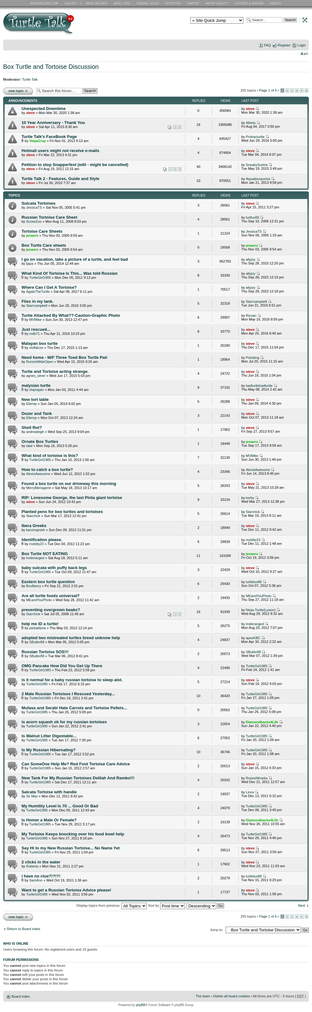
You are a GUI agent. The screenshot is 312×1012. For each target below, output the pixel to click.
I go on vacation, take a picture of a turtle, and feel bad (75, 259)
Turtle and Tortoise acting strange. (55, 371)
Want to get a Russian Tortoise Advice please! (66, 890)
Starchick (33, 516)
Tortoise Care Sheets (42, 231)
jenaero (32, 235)
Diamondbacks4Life (262, 722)
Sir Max (32, 796)
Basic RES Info (95, 3)
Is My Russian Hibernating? (49, 750)
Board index (21, 996)
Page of (268, 90)
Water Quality (217, 3)
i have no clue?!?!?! (41, 876)
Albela (251, 123)
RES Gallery (72, 3)
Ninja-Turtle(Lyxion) (260, 610)
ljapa (29, 263)
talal (29, 446)
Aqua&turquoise (258, 179)
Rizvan (251, 315)
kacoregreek (35, 530)
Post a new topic (18, 91)
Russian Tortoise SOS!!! (45, 651)
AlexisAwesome (38, 474)
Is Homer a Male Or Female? (49, 820)
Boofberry (33, 586)
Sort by (166, 905)
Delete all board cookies (231, 996)
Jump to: (216, 930)
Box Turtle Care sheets (44, 245)
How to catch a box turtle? (47, 469)
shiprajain (36, 390)
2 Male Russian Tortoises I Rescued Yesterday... (68, 693)
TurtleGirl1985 (40, 277)
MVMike (35, 319)
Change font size (304, 53)
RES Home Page (45, 3)
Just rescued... (36, 329)
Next (301, 905)
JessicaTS (34, 207)
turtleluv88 (254, 582)
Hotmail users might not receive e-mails (60, 150)
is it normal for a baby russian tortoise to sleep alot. (72, 679)
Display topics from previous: (111, 905)
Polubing (252, 357)
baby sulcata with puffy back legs (54, 567)
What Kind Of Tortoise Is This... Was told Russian (70, 273)
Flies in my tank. (38, 301)
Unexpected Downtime (44, 108)
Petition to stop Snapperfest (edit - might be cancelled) (75, 164)
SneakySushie (257, 165)
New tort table (35, 399)
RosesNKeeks (257, 778)
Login (301, 45)
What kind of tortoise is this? (50, 455)
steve (30, 113)
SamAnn (35, 880)
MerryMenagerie (38, 488)
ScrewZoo (34, 221)
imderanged (35, 558)
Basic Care (122, 3)
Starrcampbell (36, 305)
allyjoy (251, 259)
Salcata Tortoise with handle (49, 792)
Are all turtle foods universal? (51, 595)
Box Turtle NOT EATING (45, 553)
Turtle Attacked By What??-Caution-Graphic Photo (71, 315)
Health (276, 3)
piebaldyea (37, 628)
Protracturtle (255, 137)
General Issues (148, 3)
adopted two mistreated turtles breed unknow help (71, 637)
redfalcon (36, 347)
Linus (250, 792)
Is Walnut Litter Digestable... (49, 736)
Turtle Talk (30, 79)
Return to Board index (23, 929)
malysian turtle (36, 385)
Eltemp (31, 404)
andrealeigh (35, 432)
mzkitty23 (36, 544)
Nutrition (174, 3)
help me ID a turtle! (40, 623)
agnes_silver (36, 376)
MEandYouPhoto (39, 600)
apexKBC (253, 638)
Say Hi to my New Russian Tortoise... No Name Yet (71, 848)
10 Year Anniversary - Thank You (53, 122)
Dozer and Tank (37, 413)
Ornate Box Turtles (40, 441)
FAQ (267, 45)
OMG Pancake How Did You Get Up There (62, 665)
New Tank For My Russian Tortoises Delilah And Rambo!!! (78, 778)
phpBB (140, 1005)
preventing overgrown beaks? (51, 609)
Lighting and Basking (249, 3)
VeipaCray (37, 141)
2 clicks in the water (41, 862)
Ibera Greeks (34, 525)
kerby (250, 498)
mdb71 (34, 333)
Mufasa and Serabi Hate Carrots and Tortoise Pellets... (74, 708)
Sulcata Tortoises (39, 203)
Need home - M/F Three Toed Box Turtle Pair (65, 357)
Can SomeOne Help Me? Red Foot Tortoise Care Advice (76, 764)
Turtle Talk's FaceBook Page (49, 136)
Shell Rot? (32, 427)
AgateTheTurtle (38, 291)
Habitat (193, 3)
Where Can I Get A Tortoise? (49, 287)
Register (284, 45)
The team (203, 996)
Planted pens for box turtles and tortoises (62, 511)
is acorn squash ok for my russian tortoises (64, 722)
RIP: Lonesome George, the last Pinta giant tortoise (72, 497)
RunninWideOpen (39, 361)
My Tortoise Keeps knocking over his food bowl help (73, 834)
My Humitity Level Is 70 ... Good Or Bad (60, 806)
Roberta (32, 866)
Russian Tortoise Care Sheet (49, 217)
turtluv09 (252, 217)
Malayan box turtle (40, 343)
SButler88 (36, 642)
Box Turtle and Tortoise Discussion (51, 66)
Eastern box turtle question (48, 581)
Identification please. (42, 539)
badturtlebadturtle (259, 385)
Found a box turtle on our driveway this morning (69, 483)
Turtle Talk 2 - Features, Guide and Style (60, 178)
